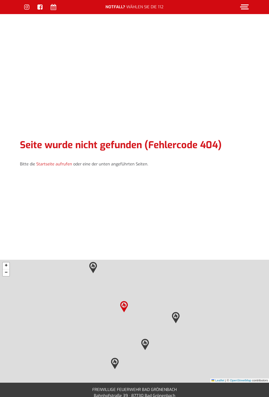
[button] (124, 278)
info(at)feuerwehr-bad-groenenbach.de (137, 373)
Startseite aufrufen (54, 136)
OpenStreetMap (240, 352)
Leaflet (217, 352)
